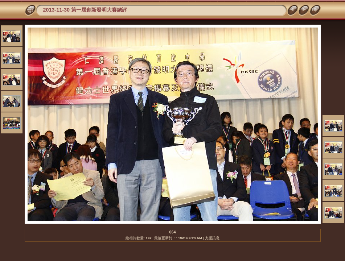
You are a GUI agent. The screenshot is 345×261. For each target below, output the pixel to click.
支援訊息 (212, 238)
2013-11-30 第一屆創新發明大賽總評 (85, 10)
